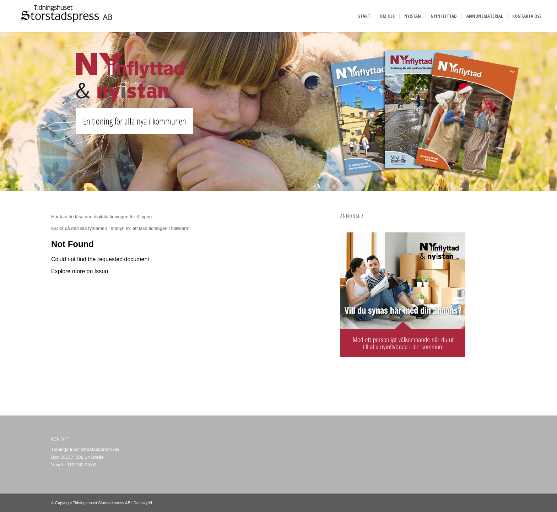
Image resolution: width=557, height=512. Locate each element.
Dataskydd (143, 503)
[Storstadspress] (64, 16)
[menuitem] (364, 16)
